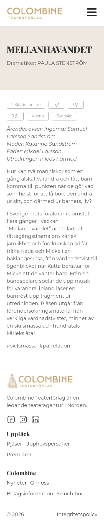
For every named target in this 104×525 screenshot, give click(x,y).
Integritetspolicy (77, 514)
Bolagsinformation (30, 494)
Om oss (39, 483)
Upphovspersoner (47, 444)
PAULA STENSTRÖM (62, 63)
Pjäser (14, 444)
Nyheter (17, 483)
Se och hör (70, 494)
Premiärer (19, 455)
